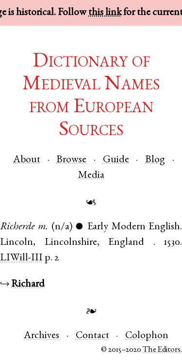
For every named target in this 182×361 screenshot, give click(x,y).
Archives (41, 336)
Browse (71, 160)
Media (91, 176)
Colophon (146, 336)
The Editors (162, 350)
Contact (92, 336)
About (26, 160)
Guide (116, 160)
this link (104, 13)
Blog (155, 160)
